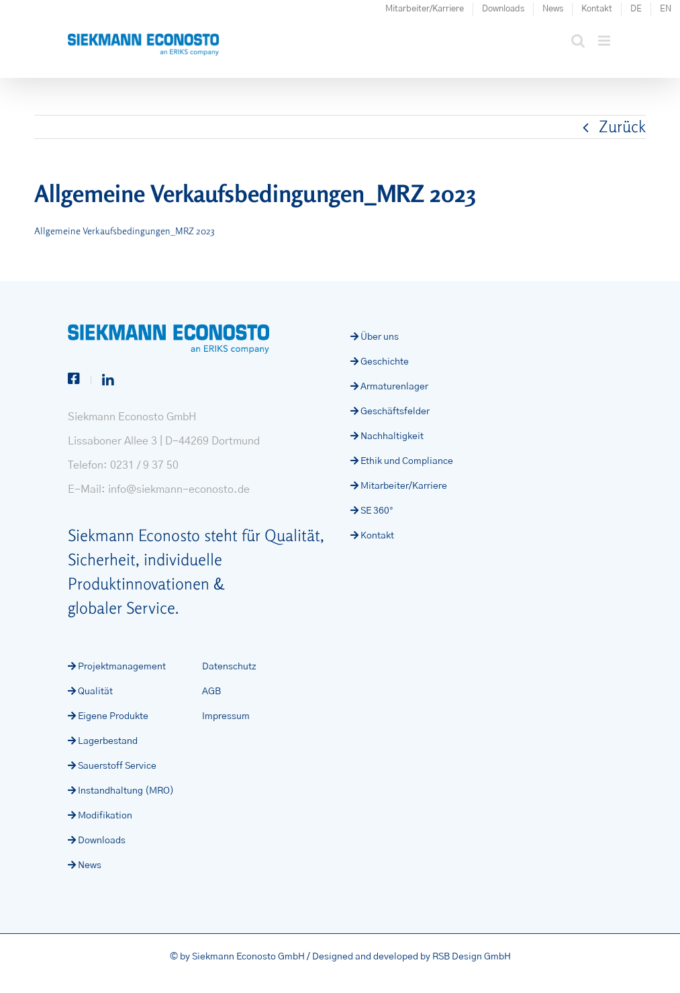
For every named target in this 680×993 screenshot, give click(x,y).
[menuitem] (636, 9)
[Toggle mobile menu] (605, 41)
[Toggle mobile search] (578, 41)
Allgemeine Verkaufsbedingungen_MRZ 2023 (124, 230)
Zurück (622, 126)
